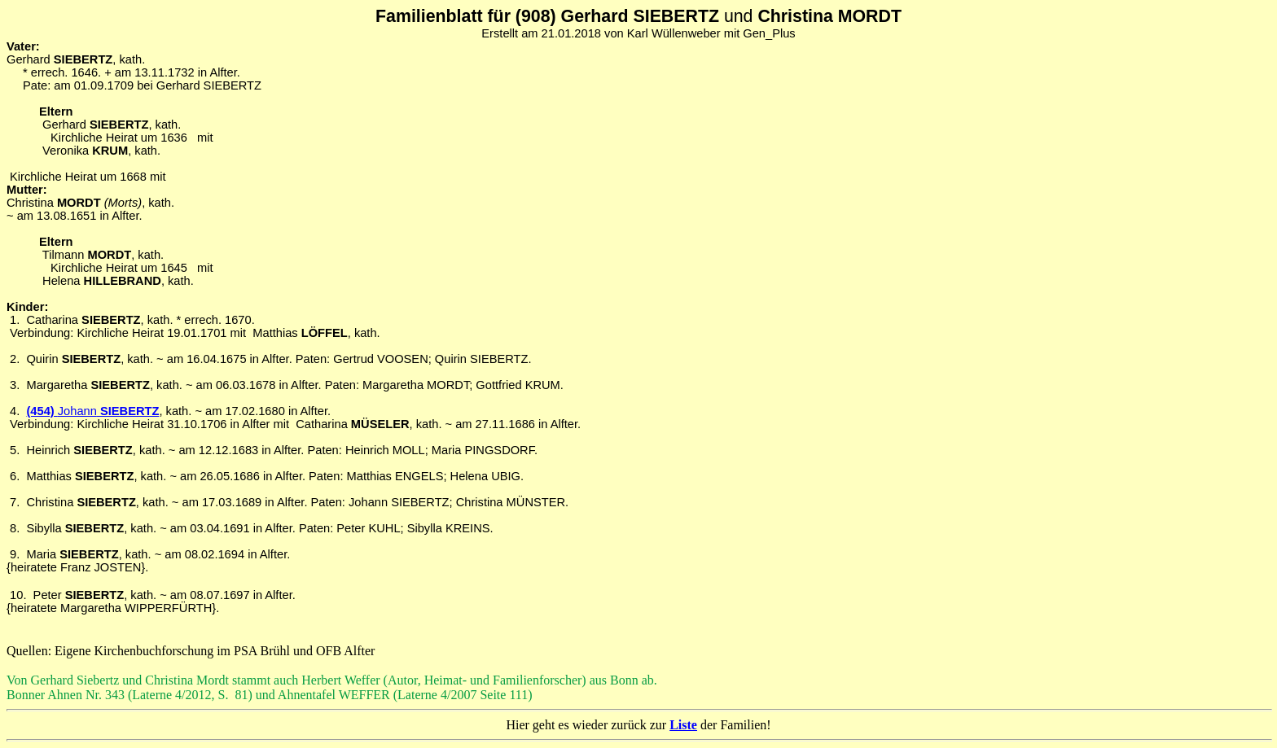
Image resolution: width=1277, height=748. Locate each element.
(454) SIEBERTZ (92, 411)
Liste (683, 725)
